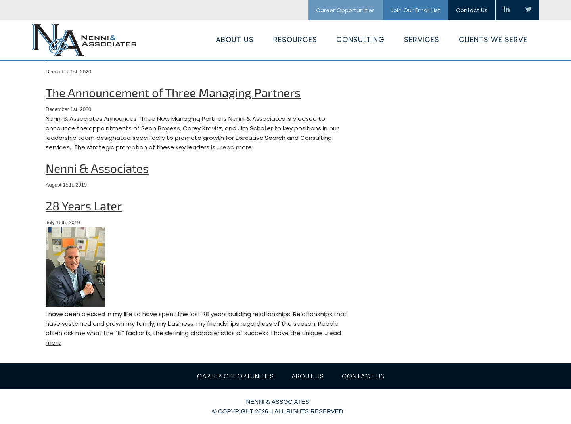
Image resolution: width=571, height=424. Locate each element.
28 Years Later (84, 206)
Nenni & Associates (97, 168)
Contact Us (471, 10)
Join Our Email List (415, 10)
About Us (235, 39)
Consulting (360, 39)
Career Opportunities (345, 10)
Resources (295, 39)
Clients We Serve (493, 39)
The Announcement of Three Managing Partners (173, 92)
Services (421, 39)
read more (236, 147)
